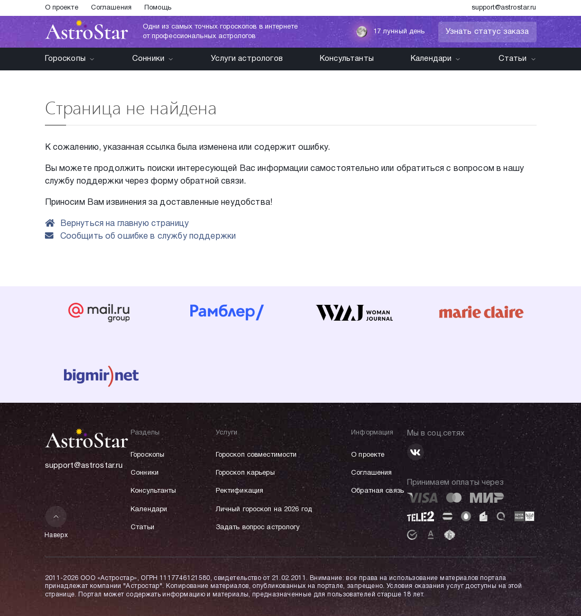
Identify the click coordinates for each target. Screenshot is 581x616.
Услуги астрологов (247, 58)
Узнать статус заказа (487, 31)
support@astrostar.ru (504, 8)
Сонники (153, 58)
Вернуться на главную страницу (117, 224)
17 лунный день (390, 31)
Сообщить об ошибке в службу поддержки (140, 236)
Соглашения (111, 8)
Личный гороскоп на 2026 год (264, 509)
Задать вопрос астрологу (258, 527)
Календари (436, 58)
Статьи (518, 58)
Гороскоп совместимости (256, 455)
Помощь (157, 8)
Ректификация (240, 491)
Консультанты (347, 58)
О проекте (61, 8)
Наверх (56, 522)
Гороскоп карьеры (245, 473)
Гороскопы (70, 58)
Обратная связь (377, 491)
